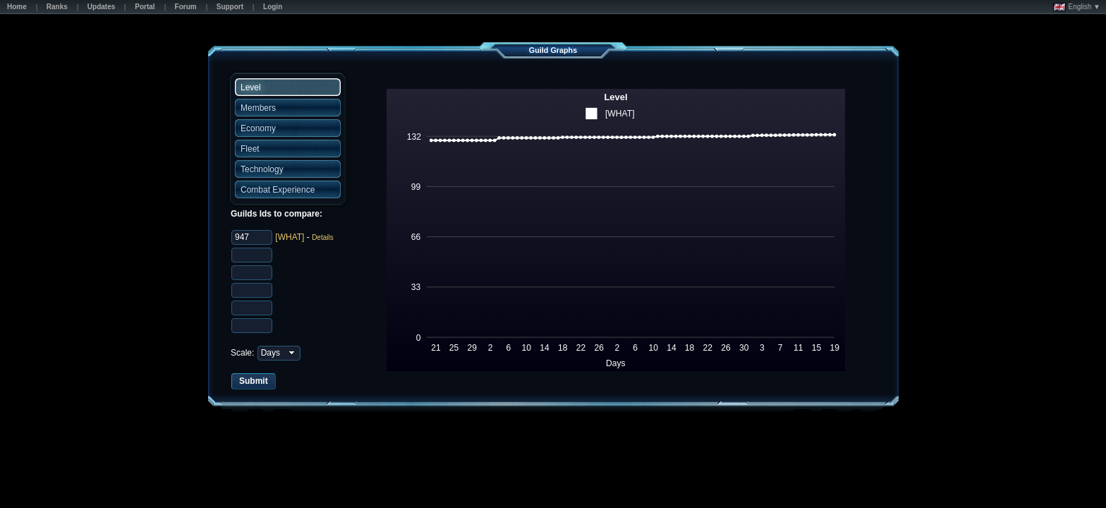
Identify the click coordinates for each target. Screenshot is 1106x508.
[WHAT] (289, 237)
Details (323, 237)
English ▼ (1076, 7)
